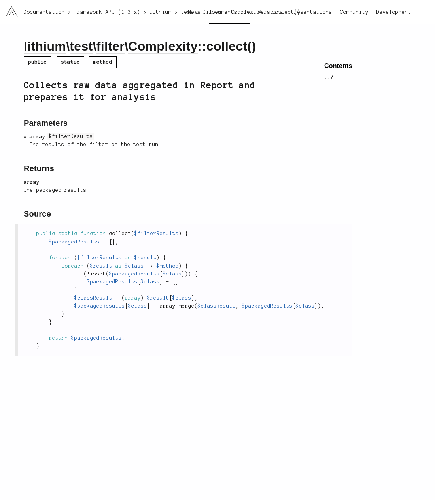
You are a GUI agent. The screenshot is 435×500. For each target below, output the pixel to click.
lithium (45, 46)
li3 (8, 9)
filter (110, 46)
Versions (270, 12)
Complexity (163, 46)
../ (329, 77)
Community (354, 12)
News (194, 12)
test (81, 46)
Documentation (229, 12)
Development (393, 12)
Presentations (311, 12)
